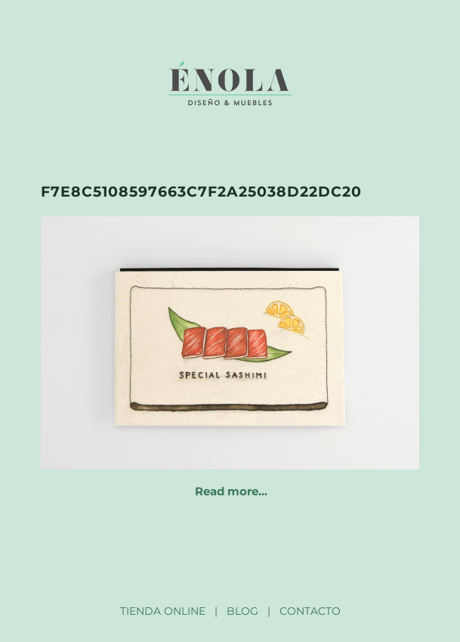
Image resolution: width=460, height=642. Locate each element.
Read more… (231, 491)
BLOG (242, 611)
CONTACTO (310, 611)
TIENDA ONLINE (162, 611)
